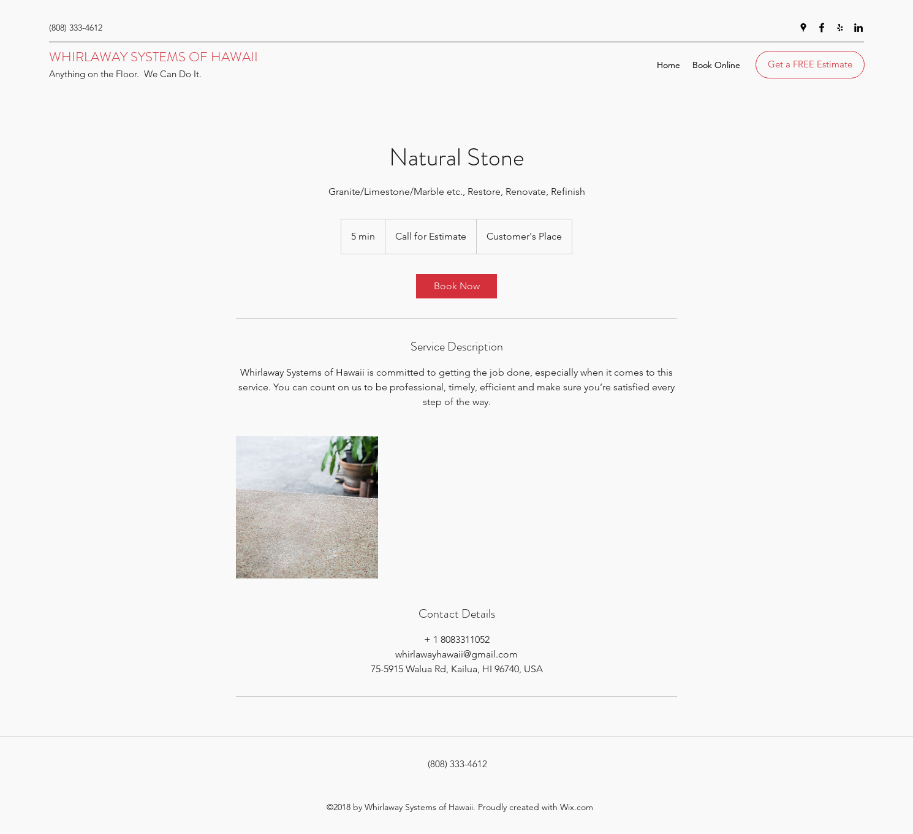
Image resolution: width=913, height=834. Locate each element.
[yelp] (840, 27)
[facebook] (822, 27)
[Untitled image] (307, 507)
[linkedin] (858, 27)
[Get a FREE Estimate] (810, 64)
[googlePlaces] (803, 27)
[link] (456, 286)
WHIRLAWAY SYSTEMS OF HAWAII (153, 56)
